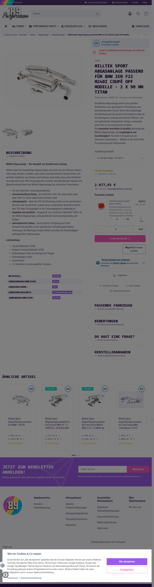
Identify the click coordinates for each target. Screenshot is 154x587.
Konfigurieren (127, 569)
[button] (5, 575)
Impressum (12, 578)
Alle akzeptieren (127, 561)
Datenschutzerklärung (31, 578)
